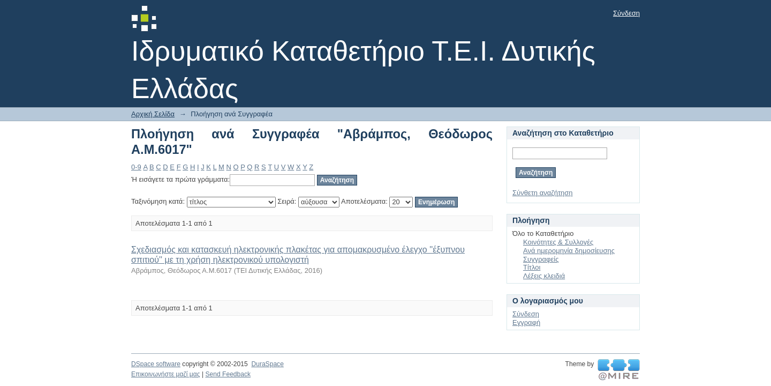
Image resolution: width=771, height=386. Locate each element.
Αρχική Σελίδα (153, 114)
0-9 (136, 167)
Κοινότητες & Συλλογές (558, 242)
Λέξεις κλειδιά (544, 276)
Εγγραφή (526, 322)
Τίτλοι (531, 267)
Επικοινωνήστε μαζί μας (165, 374)
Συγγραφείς (540, 259)
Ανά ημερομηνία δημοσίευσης (569, 251)
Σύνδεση (626, 13)
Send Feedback (228, 374)
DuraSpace (267, 364)
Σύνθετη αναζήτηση (542, 193)
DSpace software (155, 364)
